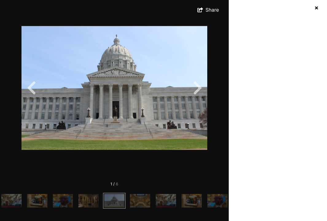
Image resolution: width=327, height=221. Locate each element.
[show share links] (208, 10)
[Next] (197, 88)
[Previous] (31, 88)
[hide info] (316, 7)
